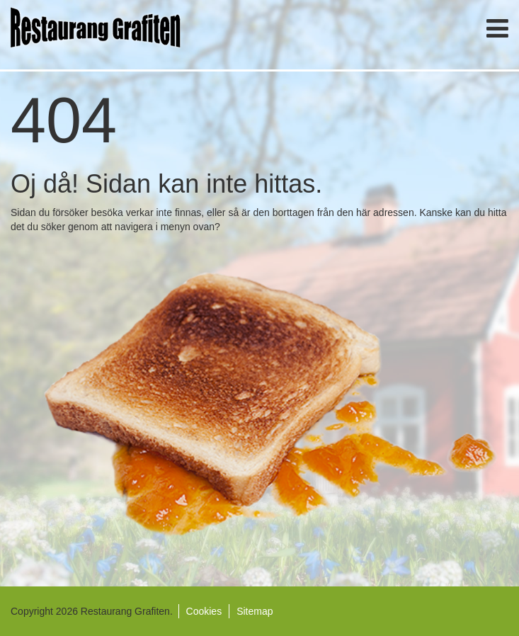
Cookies (204, 611)
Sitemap (254, 611)
